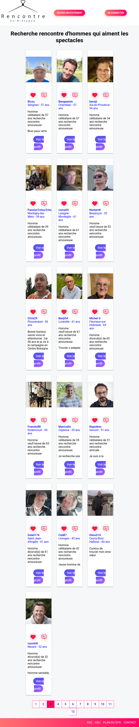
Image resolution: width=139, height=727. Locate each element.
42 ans (75, 538)
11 (110, 704)
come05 (64, 210)
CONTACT (130, 722)
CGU (97, 722)
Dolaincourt (35, 430)
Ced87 (63, 535)
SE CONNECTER (116, 12)
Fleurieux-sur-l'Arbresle (97, 323)
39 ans (40, 216)
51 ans (105, 430)
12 (72, 711)
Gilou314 (95, 535)
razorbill (33, 643)
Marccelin (65, 426)
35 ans (75, 430)
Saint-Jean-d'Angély (35, 540)
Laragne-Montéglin (65, 215)
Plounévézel (35, 321)
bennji (93, 101)
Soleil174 (33, 535)
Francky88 (34, 426)
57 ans (45, 105)
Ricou (31, 101)
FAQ (89, 722)
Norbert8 (95, 210)
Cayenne (64, 430)
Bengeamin (66, 101)
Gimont (94, 430)
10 (102, 704)
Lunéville (64, 321)
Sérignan (33, 105)
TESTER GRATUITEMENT (69, 12)
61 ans (76, 321)
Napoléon (95, 426)
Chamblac (65, 105)
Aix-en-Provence (99, 105)
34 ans (93, 108)
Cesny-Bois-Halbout (96, 540)
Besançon (95, 213)
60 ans (106, 541)
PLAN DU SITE (112, 722)
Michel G (94, 318)
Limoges (64, 538)
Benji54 (63, 318)
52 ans (43, 646)
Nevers (32, 646)
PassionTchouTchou (40, 210)
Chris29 (32, 318)
